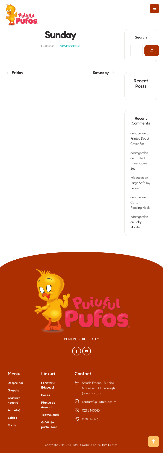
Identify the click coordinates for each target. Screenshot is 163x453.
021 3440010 (91, 410)
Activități (14, 410)
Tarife (12, 425)
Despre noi (15, 383)
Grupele (13, 390)
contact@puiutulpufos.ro (99, 402)
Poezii (45, 395)
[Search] (151, 50)
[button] (154, 8)
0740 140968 (91, 419)
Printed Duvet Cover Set (139, 163)
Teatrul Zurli (50, 415)
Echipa (12, 418)
